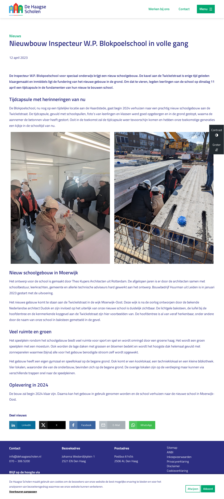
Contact (184, 8)
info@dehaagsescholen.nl (25, 456)
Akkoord (208, 489)
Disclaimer (173, 466)
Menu (205, 8)
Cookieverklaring (177, 470)
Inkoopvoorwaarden (179, 457)
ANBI (170, 452)
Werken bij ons (158, 8)
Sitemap (172, 447)
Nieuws (15, 36)
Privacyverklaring (178, 461)
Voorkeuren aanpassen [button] (23, 491)
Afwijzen (193, 489)
